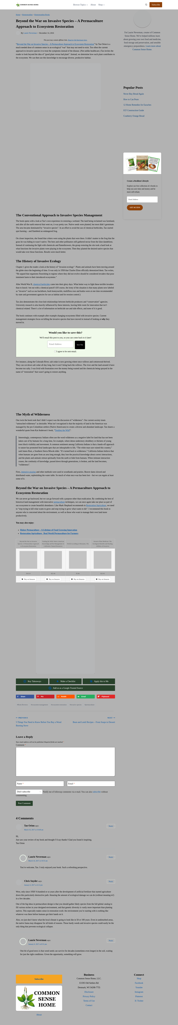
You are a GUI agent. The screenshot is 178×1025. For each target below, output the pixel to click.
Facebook (139, 983)
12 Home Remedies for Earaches (137, 105)
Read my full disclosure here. (77, 40)
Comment (21, 745)
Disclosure (89, 992)
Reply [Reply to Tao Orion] (111, 826)
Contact (89, 1005)
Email (71, 784)
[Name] (40, 783)
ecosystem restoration (59, 705)
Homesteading (27, 15)
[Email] (91, 783)
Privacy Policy (89, 996)
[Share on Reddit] (65, 696)
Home (18, 15)
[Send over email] (86, 696)
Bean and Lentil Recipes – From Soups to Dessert (91, 719)
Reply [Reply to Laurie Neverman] (111, 857)
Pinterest (139, 996)
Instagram (139, 992)
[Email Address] (60, 344)
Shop (139, 978)
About (93, 5)
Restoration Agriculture (96, 505)
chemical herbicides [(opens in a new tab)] (41, 284)
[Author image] (18, 33)
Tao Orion (29, 825)
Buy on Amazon (29, 579)
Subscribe (156, 5)
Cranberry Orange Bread (133, 116)
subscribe (97, 792)
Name (20, 784)
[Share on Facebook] (25, 696)
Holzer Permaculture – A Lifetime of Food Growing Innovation (48, 530)
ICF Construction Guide (133, 110)
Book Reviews (22, 705)
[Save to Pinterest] (45, 696)
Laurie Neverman (30, 33)
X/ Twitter (139, 1001)
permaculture (59, 502)
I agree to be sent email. (66, 351)
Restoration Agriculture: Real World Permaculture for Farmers (49, 533)
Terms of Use (89, 1001)
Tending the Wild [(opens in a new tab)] (62, 430)
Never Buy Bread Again (133, 94)
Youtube (139, 987)
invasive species (75, 705)
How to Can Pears (131, 99)
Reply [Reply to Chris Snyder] (111, 881)
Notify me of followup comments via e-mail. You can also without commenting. (62, 793)
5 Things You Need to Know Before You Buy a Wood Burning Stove (39, 721)
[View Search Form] (146, 5)
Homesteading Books (42, 15)
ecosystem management (39, 705)
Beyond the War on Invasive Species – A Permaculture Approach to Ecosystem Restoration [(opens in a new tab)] (55, 44)
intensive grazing (28, 472)
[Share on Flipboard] (106, 696)
